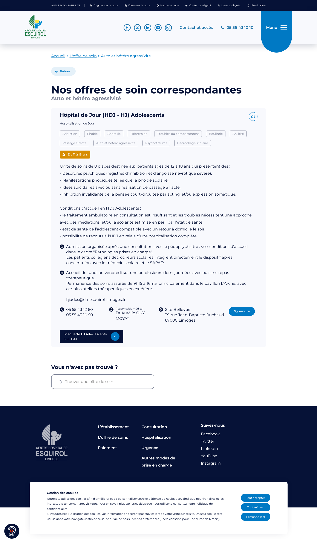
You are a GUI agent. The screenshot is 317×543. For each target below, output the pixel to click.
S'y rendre (242, 311)
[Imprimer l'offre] (253, 116)
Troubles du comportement (178, 134)
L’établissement (113, 427)
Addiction (70, 134)
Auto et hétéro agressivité (115, 143)
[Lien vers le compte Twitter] (137, 27)
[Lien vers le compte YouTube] (158, 27)
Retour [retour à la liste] (65, 71)
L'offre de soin (83, 56)
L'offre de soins (113, 437)
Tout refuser (255, 507)
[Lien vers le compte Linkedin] (147, 27)
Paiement (107, 447)
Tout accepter (255, 497)
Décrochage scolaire (192, 143)
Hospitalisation (156, 437)
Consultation (154, 427)
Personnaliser (255, 516)
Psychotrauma (156, 143)
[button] (104, 5)
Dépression (138, 134)
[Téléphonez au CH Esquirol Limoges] (237, 28)
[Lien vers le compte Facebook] (127, 27)
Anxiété (238, 134)
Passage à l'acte (74, 143)
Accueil (58, 56)
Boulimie (216, 134)
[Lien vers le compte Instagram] (168, 27)
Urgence (149, 447)
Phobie (92, 134)
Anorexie (114, 134)
